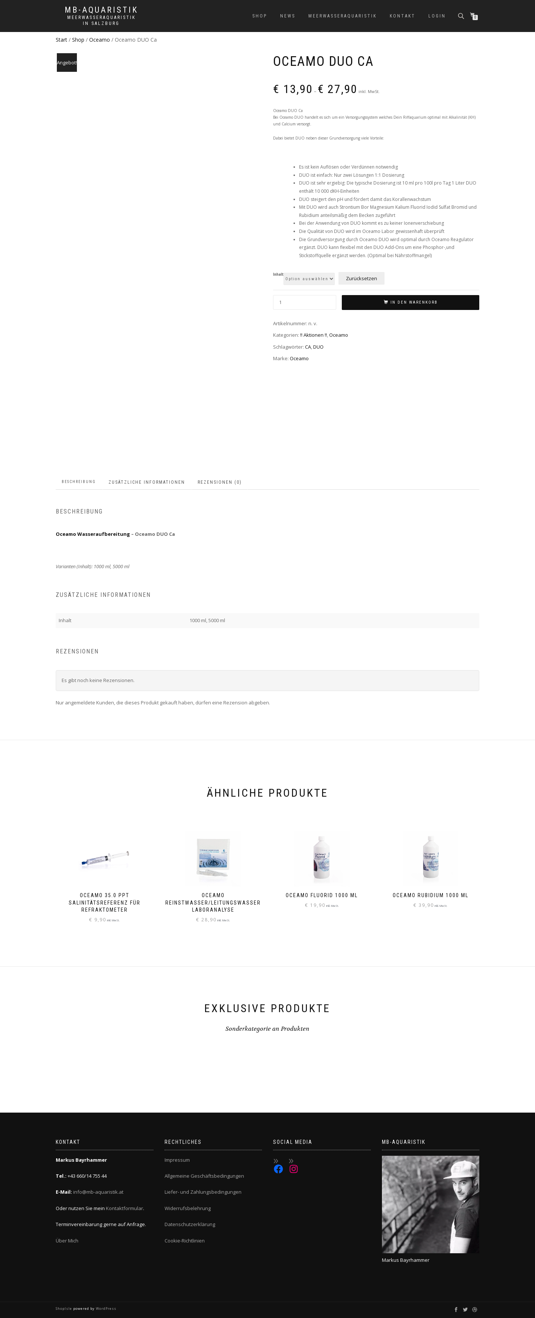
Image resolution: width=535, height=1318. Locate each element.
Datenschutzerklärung (190, 1224)
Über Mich (67, 1240)
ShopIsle (64, 1308)
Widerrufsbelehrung (188, 1208)
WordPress (105, 1308)
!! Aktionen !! (313, 335)
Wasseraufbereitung (103, 534)
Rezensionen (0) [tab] (220, 482)
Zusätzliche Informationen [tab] (146, 482)
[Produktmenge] (304, 302)
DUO (318, 346)
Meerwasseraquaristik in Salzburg (101, 20)
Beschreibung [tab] (79, 482)
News (287, 16)
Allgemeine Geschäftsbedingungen (204, 1176)
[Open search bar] (462, 15)
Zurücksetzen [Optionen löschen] (361, 278)
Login (437, 16)
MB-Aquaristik (101, 10)
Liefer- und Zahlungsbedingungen (203, 1192)
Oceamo (99, 39)
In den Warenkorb (414, 302)
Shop (259, 16)
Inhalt (278, 274)
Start (61, 39)
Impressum (177, 1160)
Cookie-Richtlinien (185, 1240)
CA (308, 346)
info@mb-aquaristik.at (98, 1192)
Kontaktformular (124, 1208)
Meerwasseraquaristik (342, 16)
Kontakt (402, 16)
